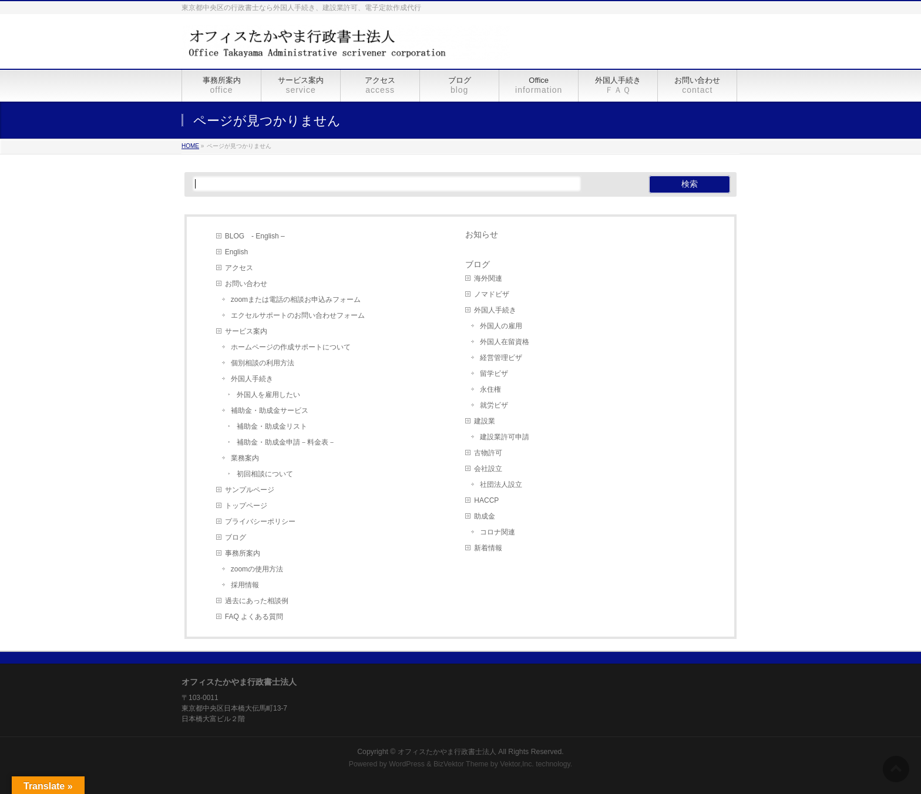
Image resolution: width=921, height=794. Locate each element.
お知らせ (481, 234)
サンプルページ (249, 490)
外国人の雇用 (501, 326)
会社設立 (488, 469)
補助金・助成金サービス (269, 410)
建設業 (484, 421)
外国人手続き (252, 379)
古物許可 (488, 453)
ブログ (235, 537)
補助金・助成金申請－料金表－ (286, 442)
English (236, 252)
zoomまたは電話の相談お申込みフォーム (296, 299)
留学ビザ (494, 373)
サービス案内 (246, 331)
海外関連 (488, 278)
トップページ (246, 506)
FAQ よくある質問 (254, 617)
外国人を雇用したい (268, 395)
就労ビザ (494, 405)
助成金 (484, 516)
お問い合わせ (246, 284)
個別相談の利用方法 (262, 363)
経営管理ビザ (501, 358)
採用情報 (245, 585)
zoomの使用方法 (257, 569)
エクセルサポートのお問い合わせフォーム (298, 315)
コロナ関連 (497, 532)
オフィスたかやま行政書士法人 (447, 752)
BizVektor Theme (461, 764)
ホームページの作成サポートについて (291, 347)
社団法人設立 (501, 484)
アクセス (239, 268)
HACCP (486, 500)
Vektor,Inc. (517, 764)
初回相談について (265, 474)
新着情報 (488, 548)
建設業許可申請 (504, 437)
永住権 (490, 389)
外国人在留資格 (504, 342)
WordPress (407, 764)
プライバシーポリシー (260, 521)
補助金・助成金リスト (272, 426)
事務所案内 (242, 553)
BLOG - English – (255, 236)
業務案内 (245, 458)
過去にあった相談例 (256, 601)
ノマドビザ (491, 294)
